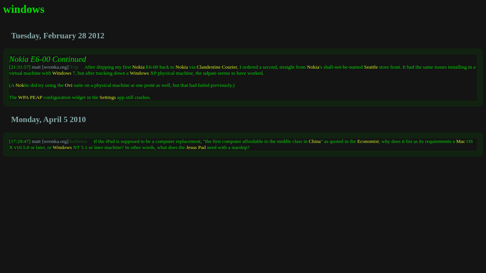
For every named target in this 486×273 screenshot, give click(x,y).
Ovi (69, 85)
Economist (368, 141)
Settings (107, 97)
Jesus (191, 147)
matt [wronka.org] (50, 67)
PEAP (36, 97)
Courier (229, 67)
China (315, 141)
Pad (202, 147)
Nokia (138, 67)
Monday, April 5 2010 (48, 119)
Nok (20, 85)
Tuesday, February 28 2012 (57, 35)
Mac (460, 141)
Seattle (371, 67)
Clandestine (209, 67)
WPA (23, 97)
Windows (61, 73)
